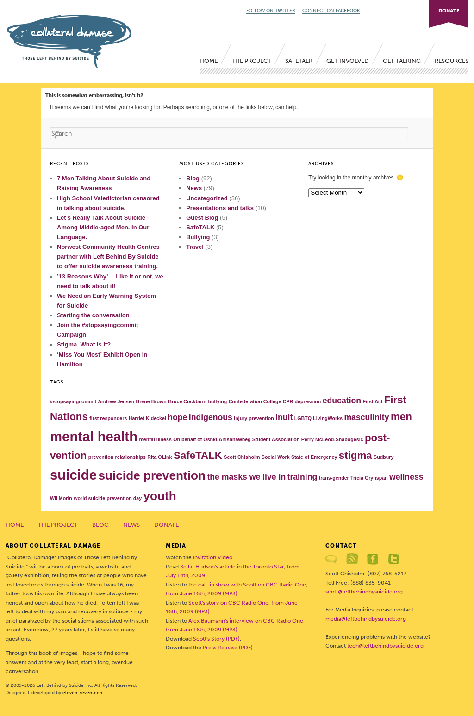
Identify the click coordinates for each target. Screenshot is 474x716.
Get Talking (402, 60)
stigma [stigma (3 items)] (355, 455)
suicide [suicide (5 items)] (73, 474)
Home (209, 60)
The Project (251, 60)
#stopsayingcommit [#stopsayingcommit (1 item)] (73, 401)
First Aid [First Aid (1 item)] (372, 401)
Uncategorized (207, 198)
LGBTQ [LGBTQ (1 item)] (303, 418)
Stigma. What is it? (84, 344)
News (194, 188)
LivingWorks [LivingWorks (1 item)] (328, 418)
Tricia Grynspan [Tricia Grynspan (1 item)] (369, 478)
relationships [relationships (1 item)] (130, 457)
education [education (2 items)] (342, 400)
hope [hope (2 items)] (177, 417)
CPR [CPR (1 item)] (288, 401)
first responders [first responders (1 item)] (108, 418)
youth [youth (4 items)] (159, 496)
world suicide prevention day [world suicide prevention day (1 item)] (108, 498)
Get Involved (347, 60)
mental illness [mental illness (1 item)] (155, 439)
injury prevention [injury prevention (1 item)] (254, 418)
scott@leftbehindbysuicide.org (364, 591)
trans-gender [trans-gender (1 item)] (334, 478)
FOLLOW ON (270, 10)
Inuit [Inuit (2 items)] (284, 417)
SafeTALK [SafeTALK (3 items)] (198, 455)
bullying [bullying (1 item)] (217, 401)
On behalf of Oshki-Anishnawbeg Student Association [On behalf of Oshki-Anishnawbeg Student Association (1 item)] (236, 439)
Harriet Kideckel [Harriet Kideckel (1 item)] (147, 418)
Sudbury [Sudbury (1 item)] (383, 457)
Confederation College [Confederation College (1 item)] (255, 401)
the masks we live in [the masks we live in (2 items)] (246, 476)
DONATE (448, 11)
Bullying (198, 237)
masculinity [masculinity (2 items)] (366, 417)
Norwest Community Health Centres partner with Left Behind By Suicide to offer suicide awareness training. (108, 256)
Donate (166, 524)
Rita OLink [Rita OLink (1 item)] (159, 457)
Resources (451, 60)
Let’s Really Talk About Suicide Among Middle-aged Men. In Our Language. (103, 227)
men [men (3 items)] (401, 416)
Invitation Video (212, 557)
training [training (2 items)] (302, 476)
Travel (195, 246)
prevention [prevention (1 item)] (100, 457)
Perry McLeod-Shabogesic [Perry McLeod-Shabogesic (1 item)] (332, 439)
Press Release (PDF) (228, 647)
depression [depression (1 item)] (308, 401)
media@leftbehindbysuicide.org (365, 619)
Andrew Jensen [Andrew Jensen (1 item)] (116, 401)
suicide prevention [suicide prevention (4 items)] (152, 475)
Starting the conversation (93, 315)
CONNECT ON (331, 10)
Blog (193, 178)
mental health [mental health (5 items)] (93, 436)
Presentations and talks (220, 207)
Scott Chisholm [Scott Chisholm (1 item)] (242, 457)
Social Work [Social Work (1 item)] (276, 457)
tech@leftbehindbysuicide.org (385, 645)
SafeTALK (298, 60)
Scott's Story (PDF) (216, 639)
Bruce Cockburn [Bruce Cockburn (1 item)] (187, 401)
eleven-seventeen (82, 693)
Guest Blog (202, 217)
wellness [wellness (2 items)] (406, 476)
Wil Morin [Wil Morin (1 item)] (61, 498)
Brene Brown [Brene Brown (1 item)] (151, 401)
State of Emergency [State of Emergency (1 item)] (314, 457)
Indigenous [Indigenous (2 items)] (210, 417)
